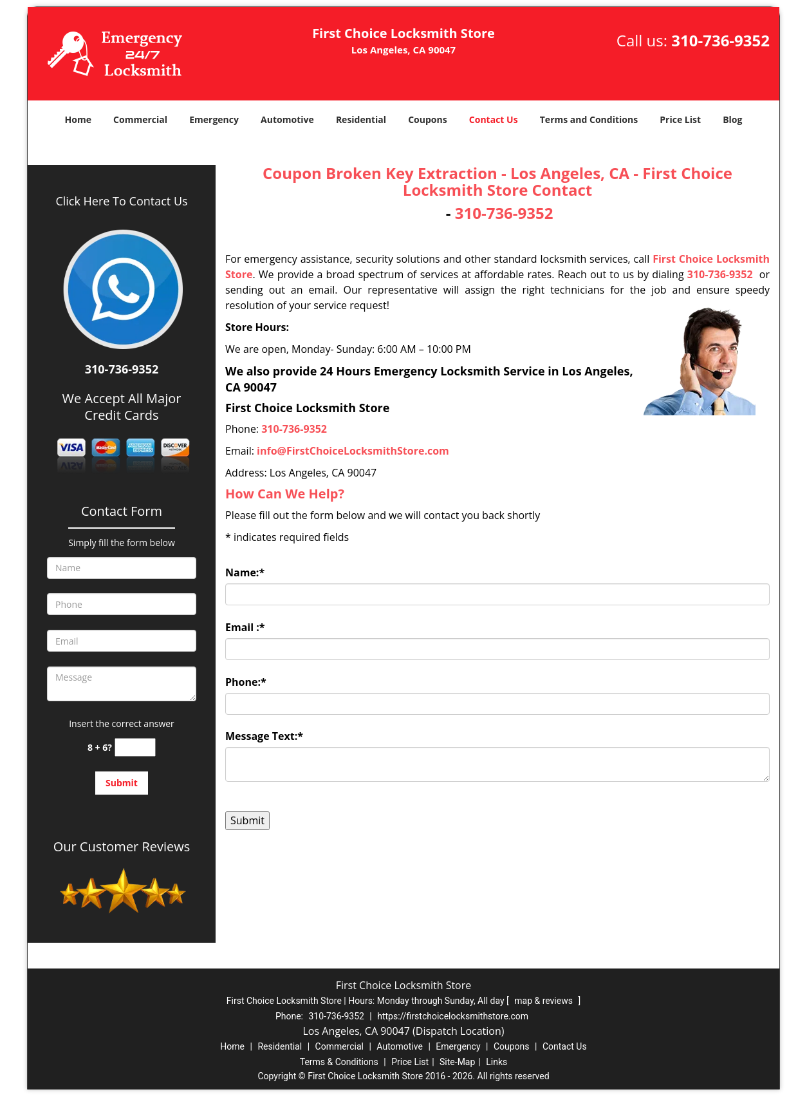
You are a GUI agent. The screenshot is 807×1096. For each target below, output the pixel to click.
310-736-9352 (720, 40)
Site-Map (457, 1062)
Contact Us (493, 119)
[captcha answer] (135, 747)
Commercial (140, 119)
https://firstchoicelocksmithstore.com (452, 1016)
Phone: (245, 682)
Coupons (427, 119)
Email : (245, 627)
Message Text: (264, 736)
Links (496, 1062)
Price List (680, 119)
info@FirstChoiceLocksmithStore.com (353, 451)
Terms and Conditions (589, 119)
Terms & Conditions (339, 1062)
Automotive (287, 119)
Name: (244, 572)
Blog (732, 119)
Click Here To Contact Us (121, 201)
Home (78, 119)
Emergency (214, 119)
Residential (361, 119)
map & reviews (544, 1001)
